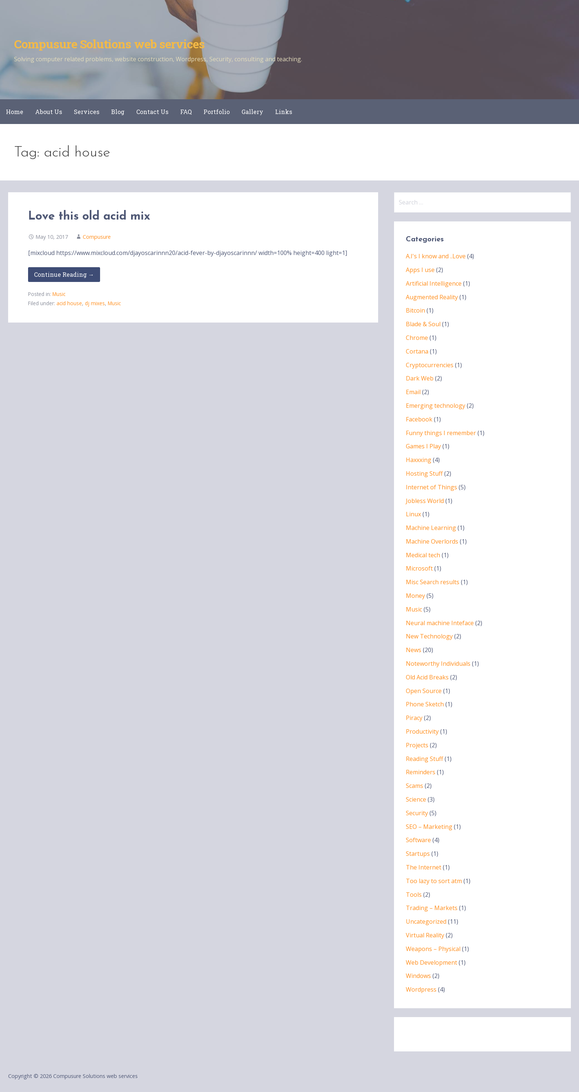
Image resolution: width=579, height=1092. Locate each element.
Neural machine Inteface (440, 623)
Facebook (419, 419)
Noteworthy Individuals (438, 663)
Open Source (424, 691)
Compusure (97, 236)
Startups (418, 854)
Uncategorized (426, 921)
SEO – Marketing (429, 827)
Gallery (252, 112)
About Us (48, 112)
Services (86, 112)
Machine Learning (431, 528)
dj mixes (95, 303)
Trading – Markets (432, 908)
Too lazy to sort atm (434, 881)
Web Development (431, 962)
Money (415, 596)
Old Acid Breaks (427, 677)
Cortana (417, 351)
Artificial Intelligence (434, 283)
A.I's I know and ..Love (436, 256)
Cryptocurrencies (429, 365)
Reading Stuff (424, 759)
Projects (417, 745)
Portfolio (216, 112)
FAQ (186, 112)
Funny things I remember (441, 433)
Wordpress (421, 989)
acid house (69, 303)
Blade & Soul (423, 324)
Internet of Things (431, 487)
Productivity (422, 731)
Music (58, 293)
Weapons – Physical (433, 949)
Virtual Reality (425, 935)
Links (283, 112)
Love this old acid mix (89, 217)
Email (413, 392)
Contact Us (152, 112)
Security (417, 813)
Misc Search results (432, 582)
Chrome (417, 338)
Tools (414, 895)
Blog (117, 112)
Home (14, 112)
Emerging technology (435, 406)
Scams (414, 786)
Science (416, 799)
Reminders (420, 772)
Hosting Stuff (424, 473)
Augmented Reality (432, 297)
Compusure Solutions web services (109, 44)
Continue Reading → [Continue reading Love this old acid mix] (64, 274)
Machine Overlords (432, 541)
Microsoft (419, 568)
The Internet (423, 867)
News (413, 650)
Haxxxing (418, 460)
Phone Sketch (425, 704)
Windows (418, 976)
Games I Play (423, 446)
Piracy (414, 718)
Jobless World (425, 501)
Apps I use (420, 270)
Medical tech (423, 555)
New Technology (429, 636)
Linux (413, 514)
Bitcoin (415, 310)
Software (418, 840)
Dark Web (420, 378)
